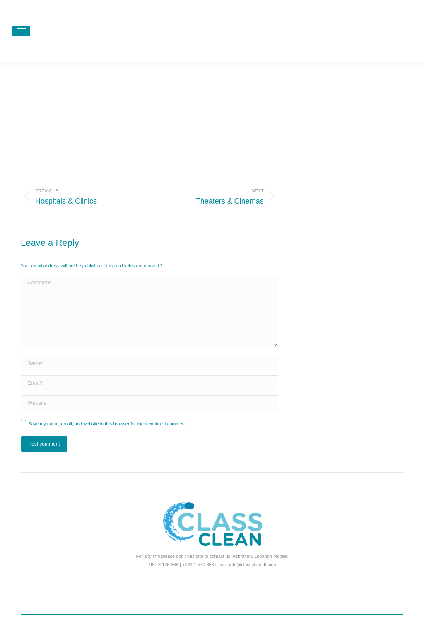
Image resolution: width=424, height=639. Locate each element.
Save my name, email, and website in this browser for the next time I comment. (107, 423)
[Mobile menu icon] (21, 31)
